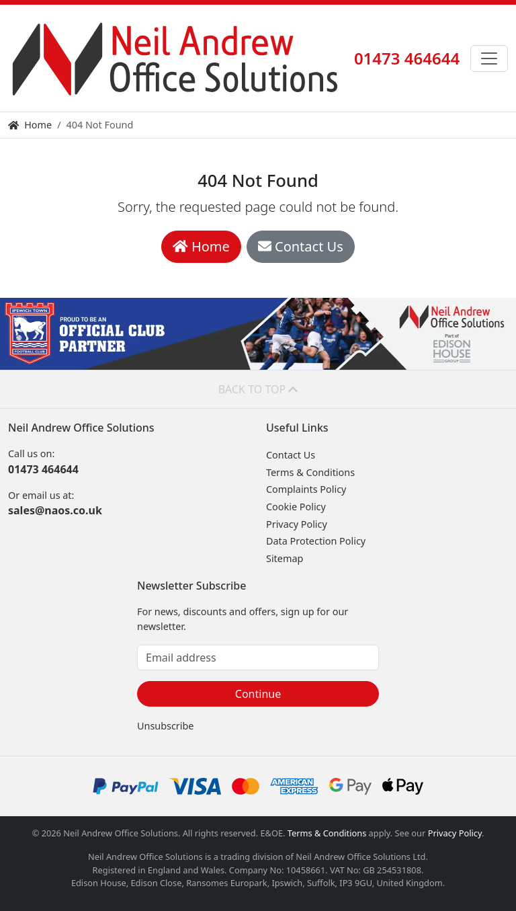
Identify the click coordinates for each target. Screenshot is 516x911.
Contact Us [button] (300, 246)
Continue (258, 693)
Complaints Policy (306, 489)
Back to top (258, 389)
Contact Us (290, 454)
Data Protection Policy (316, 540)
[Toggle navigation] (489, 58)
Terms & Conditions (310, 472)
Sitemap (284, 558)
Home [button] (201, 246)
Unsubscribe (165, 725)
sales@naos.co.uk (55, 510)
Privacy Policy (296, 524)
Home (30, 124)
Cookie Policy (296, 506)
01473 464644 (407, 58)
